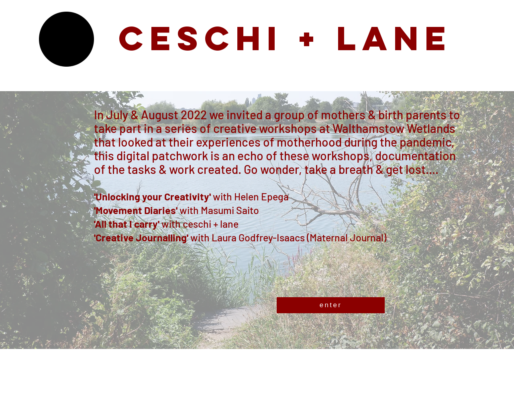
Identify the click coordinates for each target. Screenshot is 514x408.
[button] (66, 39)
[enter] (331, 305)
